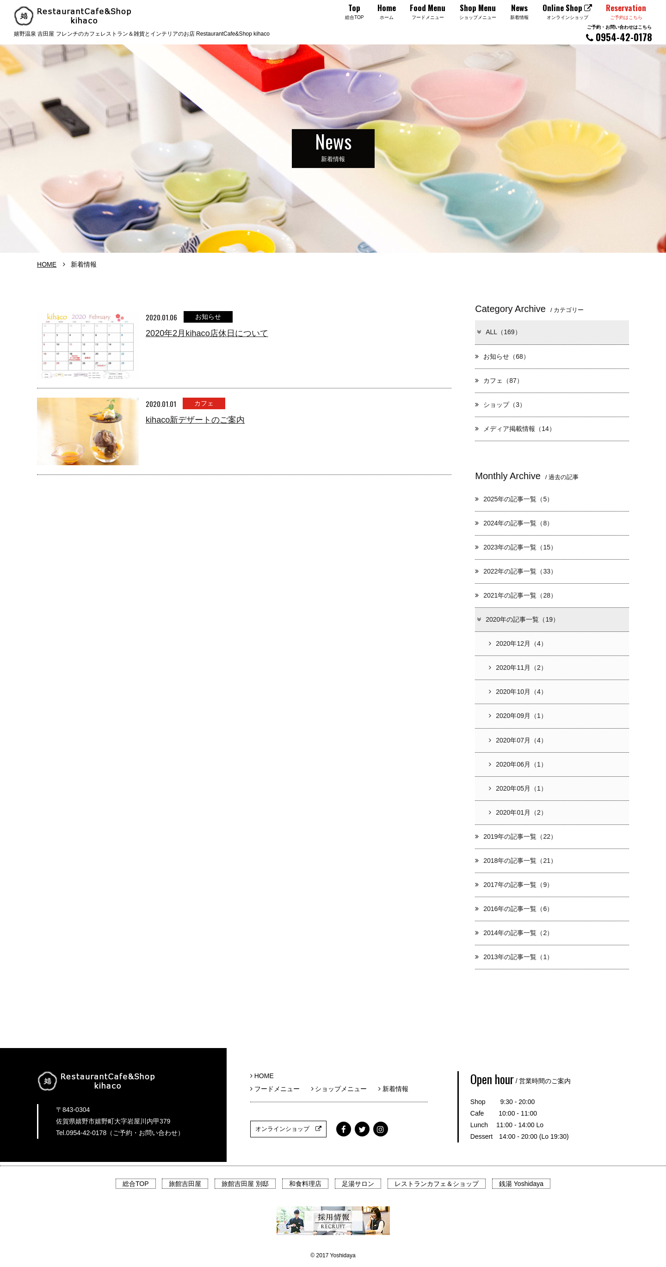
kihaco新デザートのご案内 (195, 419)
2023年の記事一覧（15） (516, 547)
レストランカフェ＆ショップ (437, 1183)
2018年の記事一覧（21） (516, 860)
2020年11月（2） (518, 667)
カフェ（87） (499, 380)
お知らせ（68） (502, 356)
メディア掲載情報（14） (515, 428)
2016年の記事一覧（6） (514, 908)
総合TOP (136, 1183)
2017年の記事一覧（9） (514, 884)
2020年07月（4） (518, 740)
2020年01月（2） (518, 812)
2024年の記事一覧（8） (514, 523)
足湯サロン (358, 1183)
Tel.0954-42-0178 (81, 1132)
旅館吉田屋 (185, 1183)
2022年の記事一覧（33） (516, 571)
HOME (46, 264)
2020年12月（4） (518, 643)
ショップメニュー (342, 1088)
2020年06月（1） (518, 764)
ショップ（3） (500, 404)
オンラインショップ (288, 1128)
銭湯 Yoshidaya (521, 1183)
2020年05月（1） (518, 788)
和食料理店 (305, 1183)
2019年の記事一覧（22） (516, 836)
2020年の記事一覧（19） (517, 619)
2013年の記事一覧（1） (514, 957)
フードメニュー (278, 1088)
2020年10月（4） (518, 691)
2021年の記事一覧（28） (516, 595)
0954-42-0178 (619, 33)
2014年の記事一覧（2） (514, 932)
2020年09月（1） (518, 715)
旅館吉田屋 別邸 (245, 1183)
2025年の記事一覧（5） (514, 499)
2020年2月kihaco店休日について (207, 333)
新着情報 (393, 1088)
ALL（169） (498, 332)
